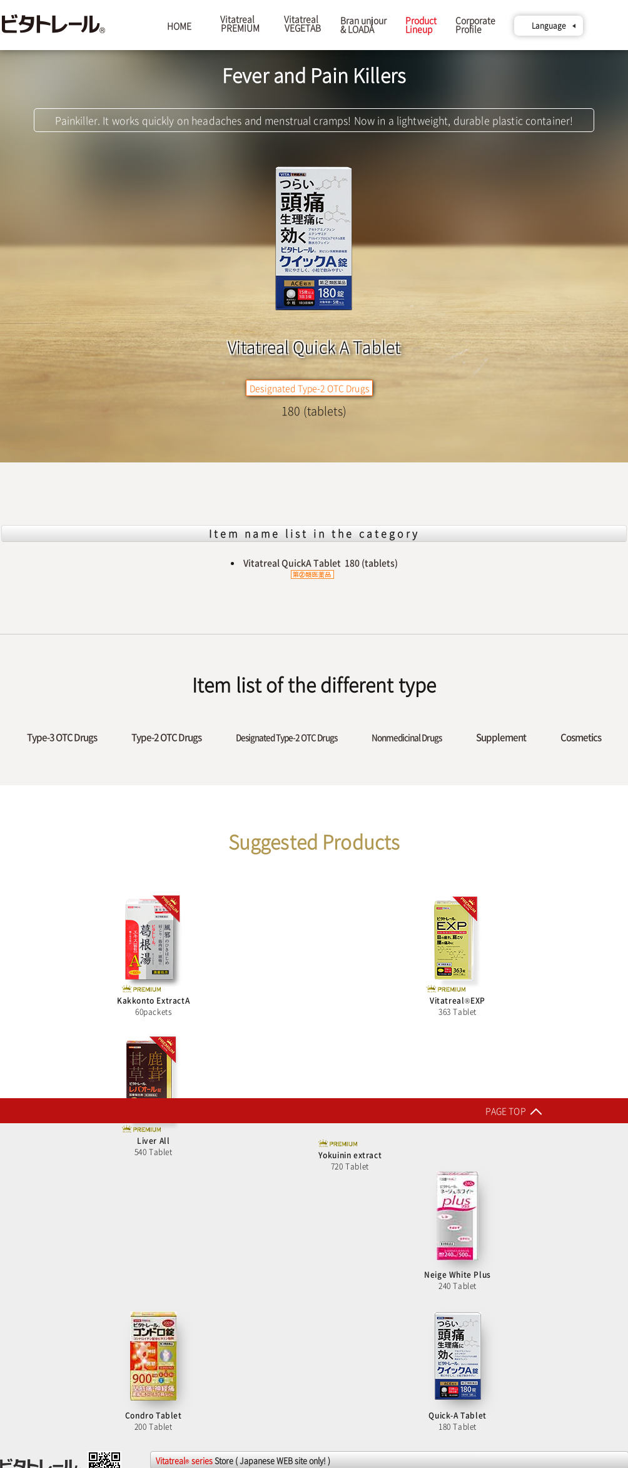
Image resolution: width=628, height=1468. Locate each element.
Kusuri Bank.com (495, 1261)
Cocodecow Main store (195, 1262)
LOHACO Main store (345, 1179)
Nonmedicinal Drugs (407, 737)
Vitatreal (238, 23)
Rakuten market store (193, 1274)
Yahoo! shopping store (194, 1376)
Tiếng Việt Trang (28, 1233)
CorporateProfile (475, 29)
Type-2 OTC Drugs (166, 737)
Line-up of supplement (48, 1277)
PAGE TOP (308, 1110)
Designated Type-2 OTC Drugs (286, 737)
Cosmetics (580, 737)
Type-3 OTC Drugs (62, 737)
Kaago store (176, 1398)
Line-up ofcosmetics (43, 1288)
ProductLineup (421, 24)
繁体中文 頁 (21, 1222)
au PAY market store (346, 1386)
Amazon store (179, 1387)
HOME (179, 25)
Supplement (501, 737)
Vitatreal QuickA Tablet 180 (320, 567)
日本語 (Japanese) (33, 1200)
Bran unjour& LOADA (363, 24)
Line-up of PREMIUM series (55, 1266)
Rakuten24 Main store (193, 1179)
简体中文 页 (21, 1211)
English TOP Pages (33, 1178)
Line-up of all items (41, 1299)
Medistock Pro (490, 1182)
